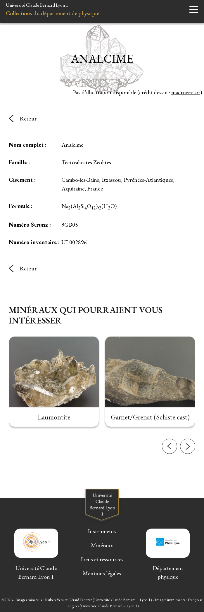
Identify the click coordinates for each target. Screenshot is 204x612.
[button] (169, 471)
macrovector (185, 92)
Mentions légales (102, 573)
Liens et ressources (102, 559)
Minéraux (102, 545)
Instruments (102, 531)
